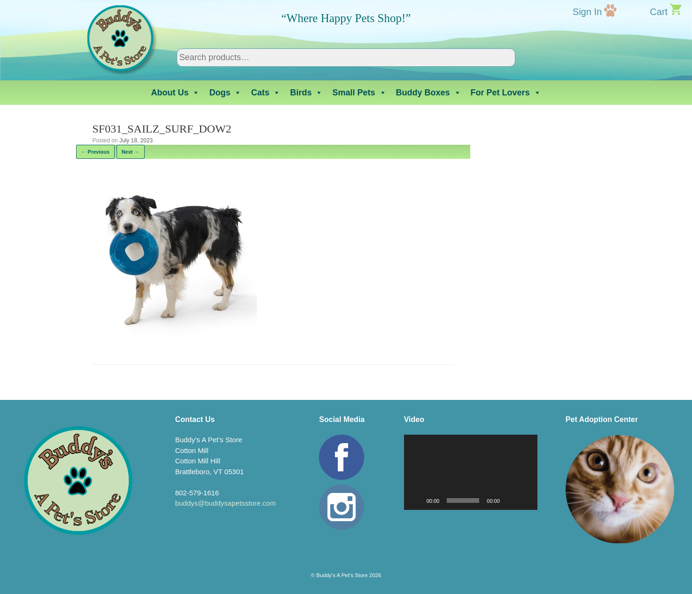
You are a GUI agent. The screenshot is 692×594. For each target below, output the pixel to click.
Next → (131, 152)
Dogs (225, 92)
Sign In (587, 12)
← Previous (95, 152)
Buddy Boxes (428, 92)
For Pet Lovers (506, 92)
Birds (306, 92)
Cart (659, 12)
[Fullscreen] (525, 500)
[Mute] (510, 500)
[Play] (416, 500)
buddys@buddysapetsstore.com (225, 503)
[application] (470, 472)
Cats (265, 92)
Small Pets (359, 92)
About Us (175, 92)
